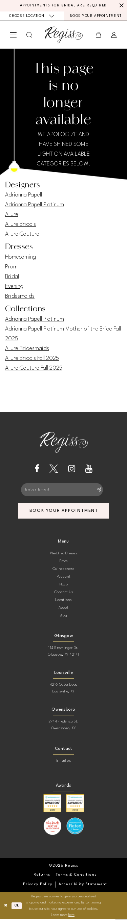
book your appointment (64, 512)
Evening (14, 287)
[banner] (64, 35)
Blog (63, 617)
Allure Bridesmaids (27, 349)
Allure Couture (22, 235)
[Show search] (29, 36)
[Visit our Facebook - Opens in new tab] (37, 469)
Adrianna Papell (23, 196)
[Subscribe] (99, 491)
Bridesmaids (20, 297)
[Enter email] (63, 491)
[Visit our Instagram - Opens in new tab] (71, 469)
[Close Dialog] (5, 907)
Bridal (12, 277)
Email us (63, 762)
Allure (11, 215)
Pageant (64, 578)
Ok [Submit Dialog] (17, 907)
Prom (11, 267)
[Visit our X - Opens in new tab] (53, 469)
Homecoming (20, 258)
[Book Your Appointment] (95, 17)
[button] (13, 35)
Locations (63, 602)
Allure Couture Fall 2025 (33, 369)
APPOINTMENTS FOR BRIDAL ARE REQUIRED (63, 5)
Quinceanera (63, 571)
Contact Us (63, 594)
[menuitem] (32, 16)
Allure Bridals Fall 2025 (32, 359)
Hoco (63, 586)
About (63, 609)
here (71, 916)
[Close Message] (121, 5)
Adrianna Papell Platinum (34, 205)
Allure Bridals (20, 225)
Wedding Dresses (63, 555)
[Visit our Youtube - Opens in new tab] (88, 469)
